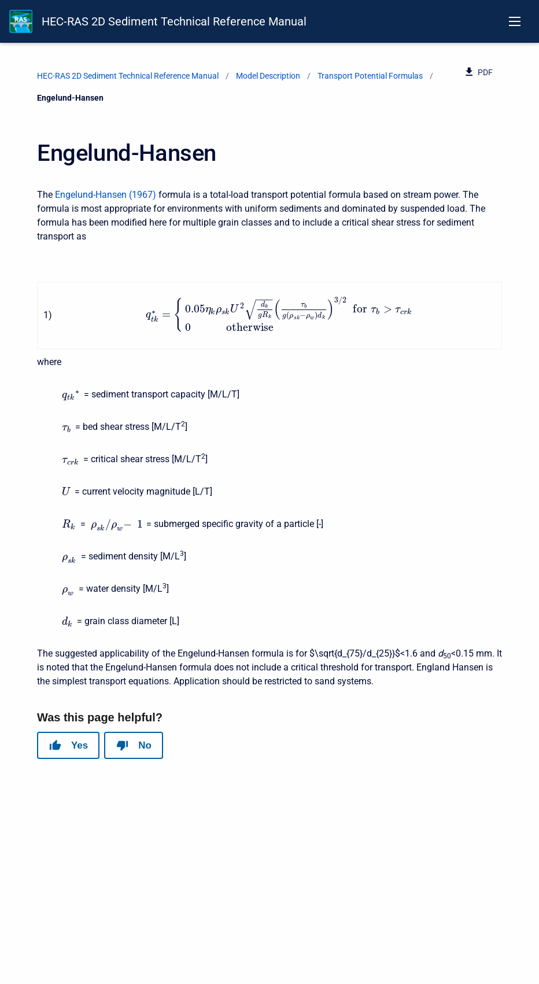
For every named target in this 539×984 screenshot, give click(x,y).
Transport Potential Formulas (370, 75)
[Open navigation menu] (514, 21)
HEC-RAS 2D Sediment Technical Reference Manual (174, 21)
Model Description (268, 75)
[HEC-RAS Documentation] (20, 21)
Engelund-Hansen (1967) (105, 194)
